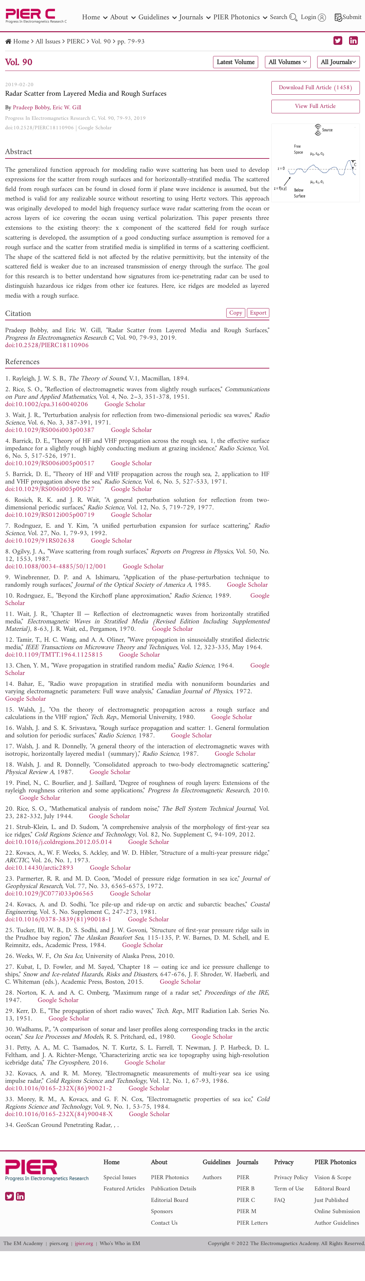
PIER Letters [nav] (252, 1223)
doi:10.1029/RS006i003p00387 (50, 430)
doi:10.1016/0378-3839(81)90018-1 (58, 920)
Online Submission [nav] (337, 1211)
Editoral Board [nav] (332, 1189)
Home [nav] (95, 17)
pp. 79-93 (131, 42)
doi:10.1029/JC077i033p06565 (49, 894)
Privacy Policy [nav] (291, 1177)
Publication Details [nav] (173, 1189)
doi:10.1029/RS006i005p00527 (50, 489)
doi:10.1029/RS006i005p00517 (50, 464)
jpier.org (84, 1244)
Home (21, 42)
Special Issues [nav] (119, 1177)
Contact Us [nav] (164, 1223)
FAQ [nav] (279, 1200)
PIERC (76, 42)
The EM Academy (23, 1244)
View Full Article (315, 106)
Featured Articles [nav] (124, 1189)
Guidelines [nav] (157, 17)
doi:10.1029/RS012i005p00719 (50, 515)
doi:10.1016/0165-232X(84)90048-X (59, 1114)
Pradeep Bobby (31, 107)
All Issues (48, 42)
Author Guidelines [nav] (336, 1223)
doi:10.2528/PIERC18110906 (39, 128)
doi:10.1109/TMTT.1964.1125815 (54, 655)
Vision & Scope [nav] (332, 1177)
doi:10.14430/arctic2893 (39, 868)
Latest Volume (235, 62)
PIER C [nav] (246, 1200)
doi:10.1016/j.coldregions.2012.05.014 (58, 842)
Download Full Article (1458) (315, 87)
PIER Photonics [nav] (240, 17)
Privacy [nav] (283, 1163)
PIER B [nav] (245, 1189)
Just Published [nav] (331, 1200)
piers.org (59, 1244)
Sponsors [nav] (162, 1211)
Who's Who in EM (120, 1244)
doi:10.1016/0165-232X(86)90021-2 (58, 1089)
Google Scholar (95, 128)
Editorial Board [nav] (169, 1200)
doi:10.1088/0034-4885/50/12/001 (56, 567)
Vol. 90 (101, 42)
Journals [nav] (195, 17)
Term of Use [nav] (289, 1189)
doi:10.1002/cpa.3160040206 (46, 405)
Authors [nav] (212, 1177)
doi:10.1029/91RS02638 (40, 541)
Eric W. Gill (67, 107)
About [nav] (123, 17)
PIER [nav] (243, 1177)
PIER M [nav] (246, 1211)
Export (258, 313)
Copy (235, 313)
